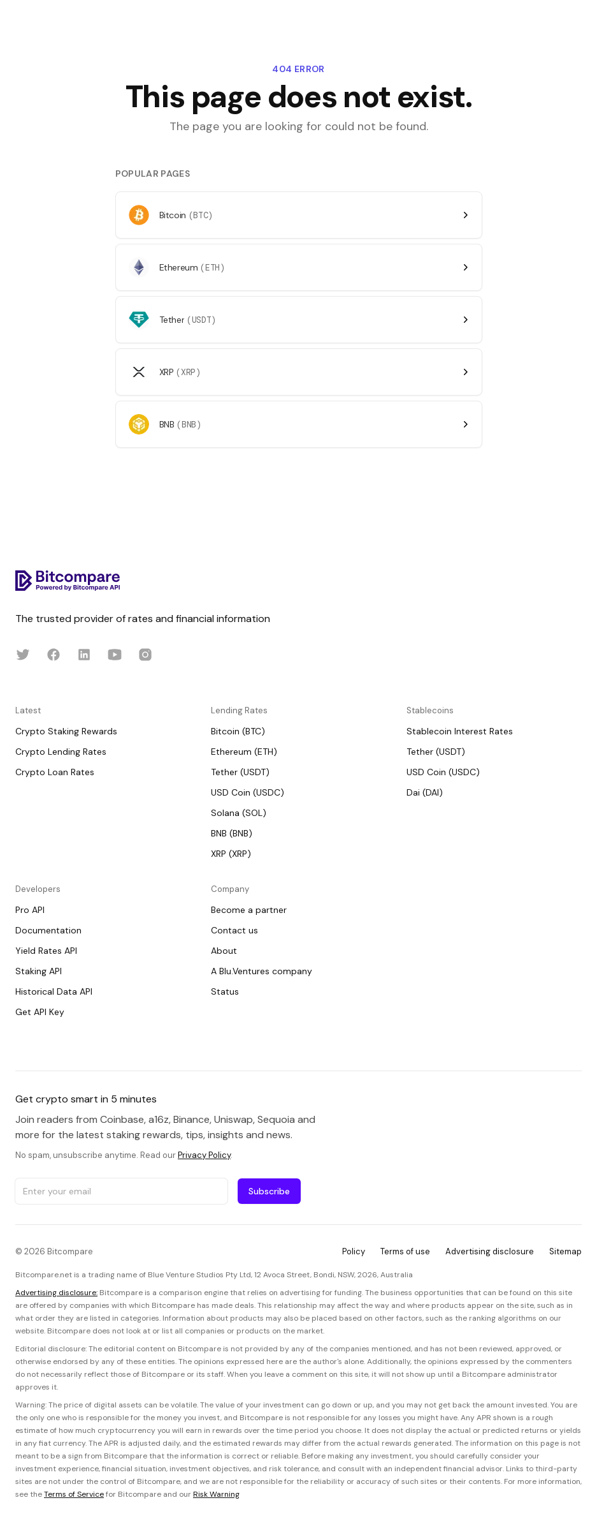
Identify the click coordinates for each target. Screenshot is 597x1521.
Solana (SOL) (238, 813)
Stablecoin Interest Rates (459, 731)
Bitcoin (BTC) (238, 731)
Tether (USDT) (240, 772)
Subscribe (269, 1191)
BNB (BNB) (231, 833)
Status (225, 991)
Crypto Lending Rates (60, 751)
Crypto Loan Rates (54, 772)
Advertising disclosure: (56, 1292)
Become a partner (249, 910)
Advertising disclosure (489, 1251)
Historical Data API (53, 991)
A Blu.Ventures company (261, 971)
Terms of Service (74, 1494)
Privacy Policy (204, 1155)
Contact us (234, 930)
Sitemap (565, 1251)
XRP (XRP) (231, 853)
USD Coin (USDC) (247, 792)
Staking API (38, 971)
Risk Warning (216, 1494)
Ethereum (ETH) (244, 751)
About (224, 950)
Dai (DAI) (424, 792)
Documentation (48, 930)
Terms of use (405, 1251)
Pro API (30, 910)
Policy (353, 1251)
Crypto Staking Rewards (66, 731)
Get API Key (39, 1012)
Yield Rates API (46, 950)
